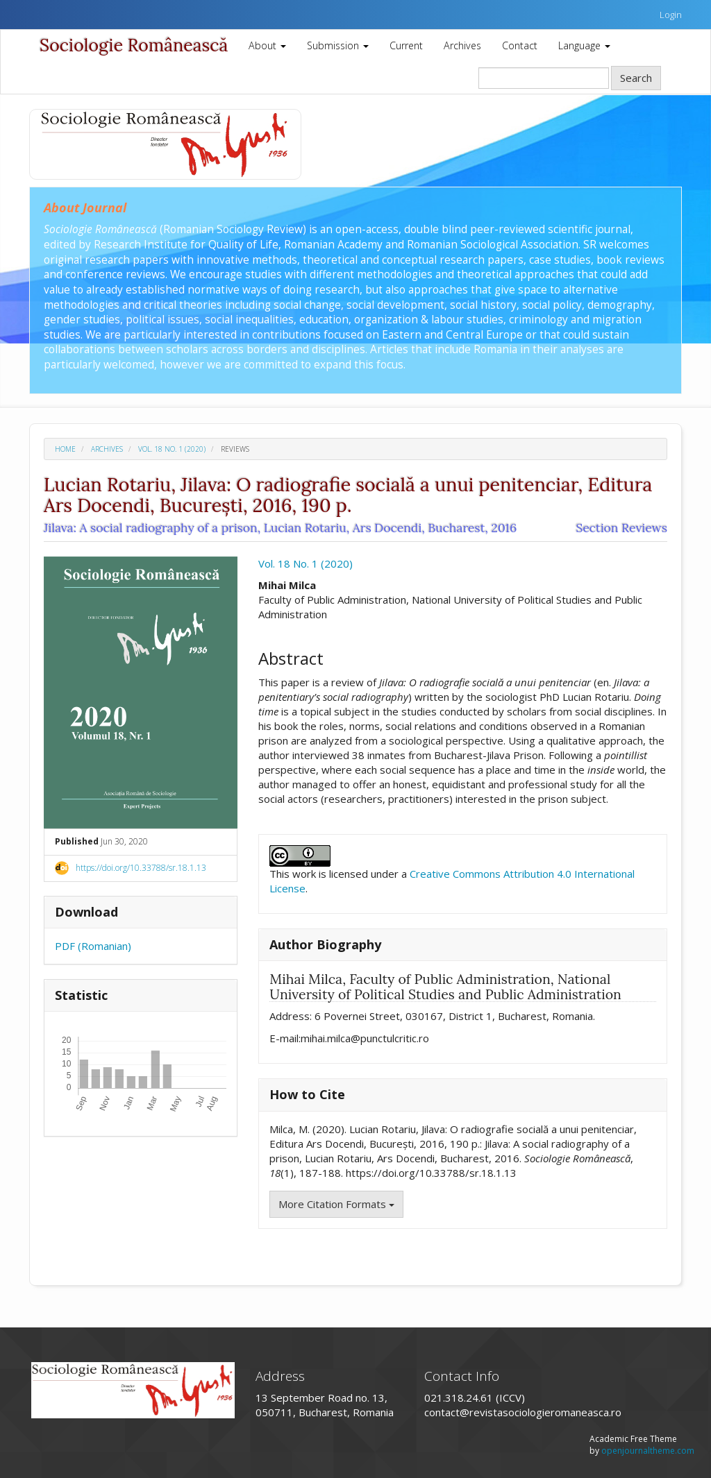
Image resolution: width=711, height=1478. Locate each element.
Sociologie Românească (134, 45)
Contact (519, 45)
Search (636, 78)
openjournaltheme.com (647, 1450)
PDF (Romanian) (93, 946)
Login (671, 14)
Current (406, 45)
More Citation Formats (336, 1204)
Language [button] (584, 45)
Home (65, 449)
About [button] (267, 45)
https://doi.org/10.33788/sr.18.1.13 (141, 868)
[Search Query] (543, 78)
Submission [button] (338, 45)
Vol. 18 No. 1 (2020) (172, 449)
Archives (462, 45)
